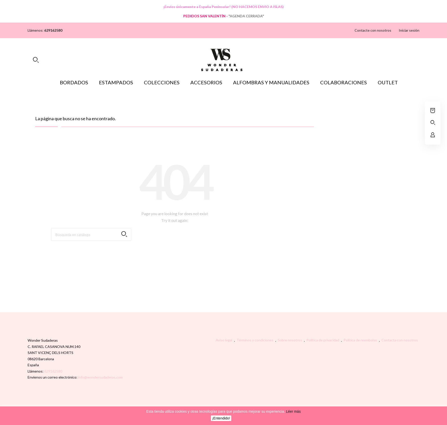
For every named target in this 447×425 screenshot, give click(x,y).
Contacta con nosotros (399, 340)
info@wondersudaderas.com (100, 377)
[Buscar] (91, 234)
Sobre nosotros (290, 340)
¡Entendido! (221, 418)
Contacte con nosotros (373, 30)
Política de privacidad (323, 340)
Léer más (293, 411)
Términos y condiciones (255, 340)
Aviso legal (224, 340)
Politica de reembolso (361, 340)
